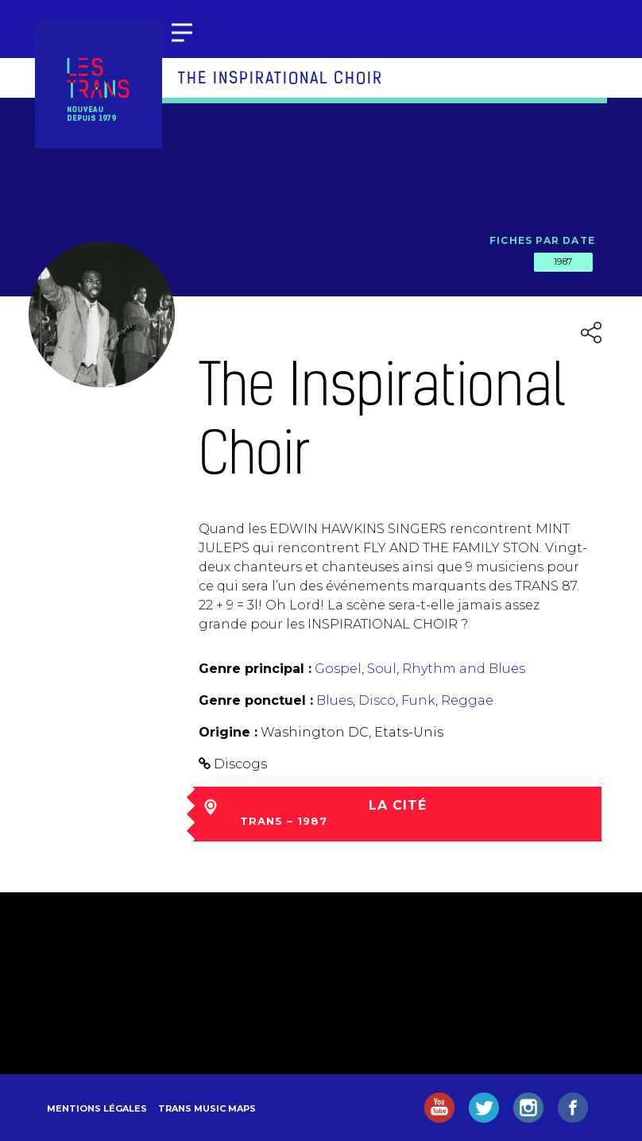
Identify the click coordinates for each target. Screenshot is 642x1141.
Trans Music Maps (207, 1108)
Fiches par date (542, 240)
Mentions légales (97, 1108)
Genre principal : (255, 668)
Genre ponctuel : (256, 700)
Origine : (228, 732)
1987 (563, 261)
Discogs (240, 764)
